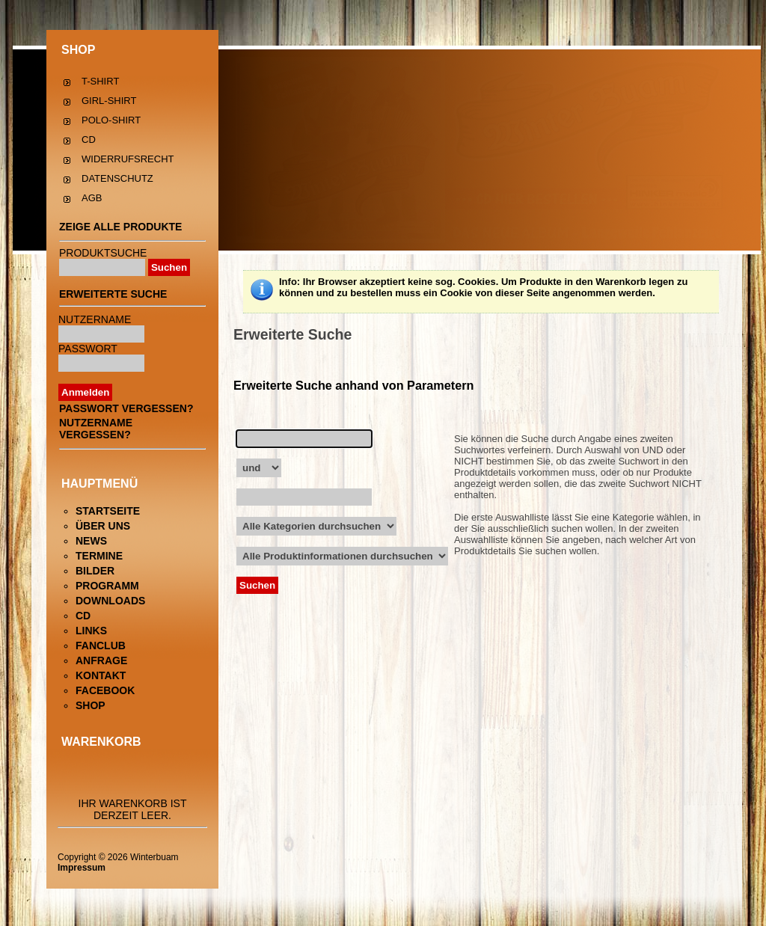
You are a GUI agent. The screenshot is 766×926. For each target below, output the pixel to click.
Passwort (87, 349)
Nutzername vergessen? (95, 429)
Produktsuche (103, 253)
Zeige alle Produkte (120, 227)
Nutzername (94, 319)
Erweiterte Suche (113, 294)
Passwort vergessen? (126, 408)
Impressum (81, 867)
